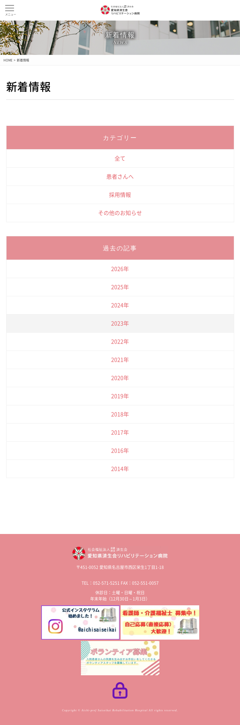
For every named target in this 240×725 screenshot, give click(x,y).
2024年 (120, 305)
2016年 (120, 450)
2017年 (120, 432)
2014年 (120, 469)
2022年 (120, 341)
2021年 (120, 359)
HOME (7, 60)
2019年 (120, 396)
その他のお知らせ (120, 213)
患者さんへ (120, 176)
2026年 (120, 269)
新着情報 (23, 60)
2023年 (120, 323)
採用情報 (120, 195)
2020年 (120, 378)
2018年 (120, 414)
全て (120, 158)
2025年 (120, 287)
